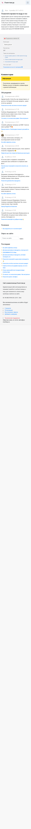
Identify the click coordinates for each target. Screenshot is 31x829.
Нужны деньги (8, 44)
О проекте (8, 308)
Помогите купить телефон (10, 276)
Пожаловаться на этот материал (13, 67)
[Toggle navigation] (28, 3)
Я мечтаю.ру (7, 3)
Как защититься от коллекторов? (12, 228)
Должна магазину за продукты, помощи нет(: (16, 250)
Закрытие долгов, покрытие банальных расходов (15, 153)
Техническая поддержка (12, 318)
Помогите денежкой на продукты (10, 180)
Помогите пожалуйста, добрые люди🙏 (12, 219)
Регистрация (9, 310)
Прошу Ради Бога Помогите (9, 206)
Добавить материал (11, 314)
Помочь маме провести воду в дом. (14, 59)
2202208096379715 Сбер (9, 252)
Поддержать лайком (10, 38)
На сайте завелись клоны (8, 142)
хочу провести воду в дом (11, 61)
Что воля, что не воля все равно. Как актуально (14, 118)
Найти (21, 239)
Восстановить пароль (11, 312)
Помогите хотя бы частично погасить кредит (14, 105)
